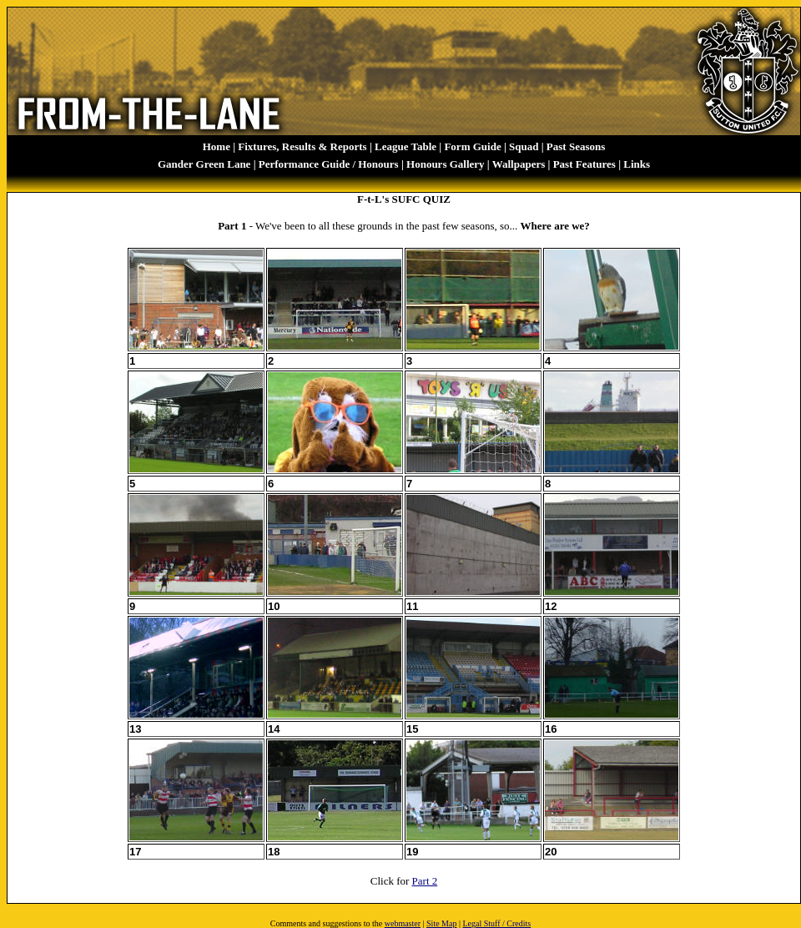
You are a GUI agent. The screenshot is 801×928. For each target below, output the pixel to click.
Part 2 (425, 881)
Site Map (441, 923)
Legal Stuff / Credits (496, 923)
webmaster (403, 923)
